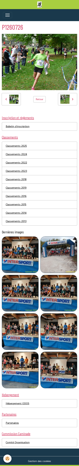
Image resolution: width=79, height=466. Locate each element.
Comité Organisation (18, 442)
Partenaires (12, 422)
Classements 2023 (16, 171)
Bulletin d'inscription (17, 126)
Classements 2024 (16, 154)
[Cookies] (7, 459)
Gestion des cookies (39, 461)
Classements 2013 (16, 221)
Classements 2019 (16, 187)
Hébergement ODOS (17, 403)
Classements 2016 (16, 196)
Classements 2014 (16, 212)
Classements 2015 (16, 204)
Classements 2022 (16, 162)
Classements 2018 (16, 179)
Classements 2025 (16, 145)
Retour (39, 99)
